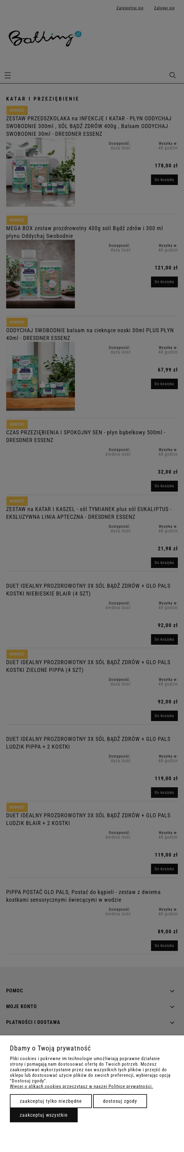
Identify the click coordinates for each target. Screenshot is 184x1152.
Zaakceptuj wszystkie (44, 1115)
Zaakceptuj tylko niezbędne (51, 1101)
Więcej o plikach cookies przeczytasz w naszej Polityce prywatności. (81, 1086)
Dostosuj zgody (120, 1101)
